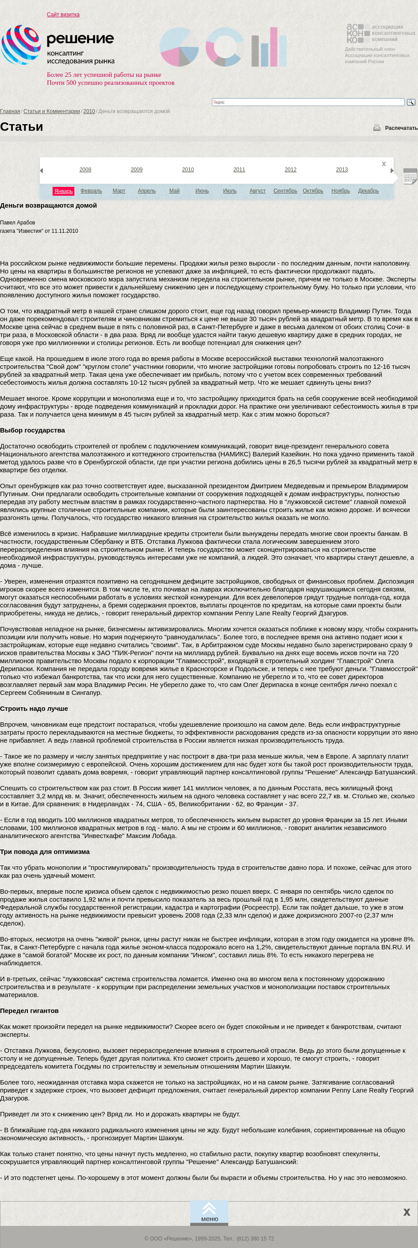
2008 (86, 170)
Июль (230, 191)
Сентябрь (285, 191)
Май (174, 191)
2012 (291, 170)
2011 (239, 170)
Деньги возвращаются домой (48, 205)
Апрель (147, 191)
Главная (10, 111)
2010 (89, 111)
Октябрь (313, 191)
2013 (342, 170)
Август (257, 191)
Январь (63, 191)
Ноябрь (341, 191)
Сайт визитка (63, 14)
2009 (137, 170)
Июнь (202, 191)
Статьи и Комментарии (51, 111)
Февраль (91, 191)
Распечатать (401, 128)
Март (119, 191)
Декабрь (368, 191)
